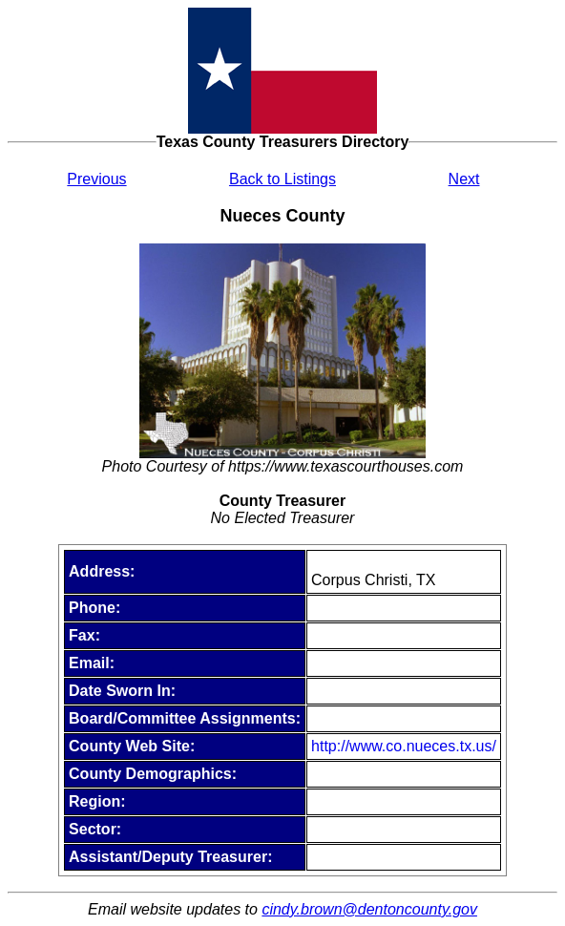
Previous (96, 179)
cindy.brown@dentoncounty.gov (369, 909)
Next (464, 179)
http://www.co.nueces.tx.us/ (403, 746)
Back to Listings (282, 179)
